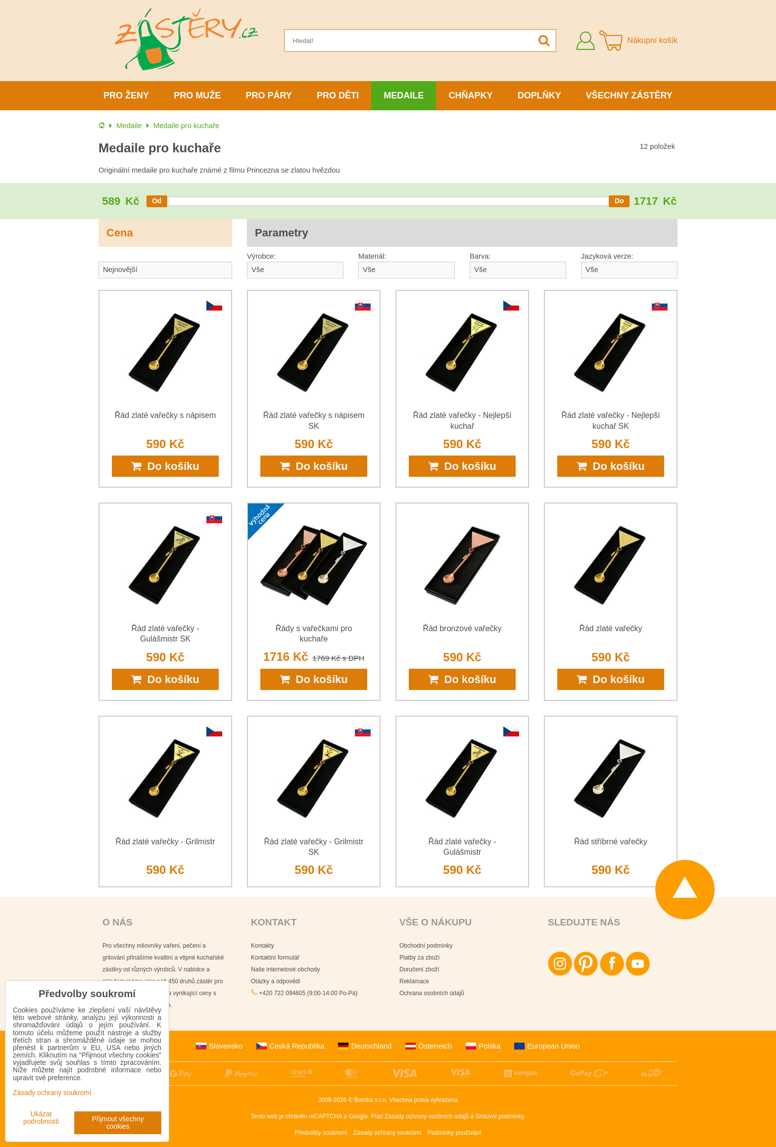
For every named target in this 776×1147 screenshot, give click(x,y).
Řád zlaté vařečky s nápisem (165, 415)
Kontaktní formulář (275, 957)
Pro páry (269, 95)
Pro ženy (126, 95)
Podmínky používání (455, 1132)
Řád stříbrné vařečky (610, 841)
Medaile (404, 95)
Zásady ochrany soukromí (387, 1132)
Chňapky (470, 95)
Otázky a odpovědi (275, 981)
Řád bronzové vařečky (462, 628)
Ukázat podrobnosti (41, 1117)
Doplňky (539, 95)
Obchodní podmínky (425, 945)
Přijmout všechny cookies (118, 1122)
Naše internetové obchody (285, 969)
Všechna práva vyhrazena (423, 1100)
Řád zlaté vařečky (610, 628)
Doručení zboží (419, 969)
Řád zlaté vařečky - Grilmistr (165, 841)
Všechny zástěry (629, 95)
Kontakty (262, 945)
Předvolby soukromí (321, 1132)
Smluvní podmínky (500, 1116)
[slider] (156, 201)
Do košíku (165, 466)
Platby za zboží (419, 957)
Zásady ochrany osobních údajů (427, 1116)
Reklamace (414, 981)
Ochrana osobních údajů (431, 993)
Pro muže (197, 95)
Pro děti (338, 95)
